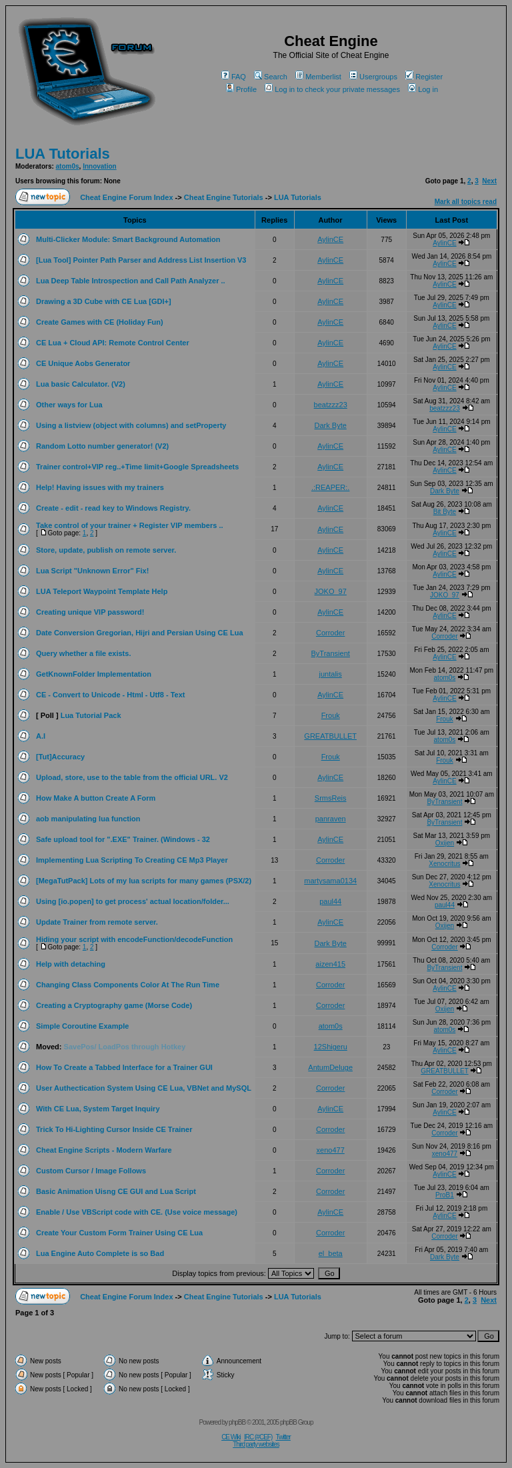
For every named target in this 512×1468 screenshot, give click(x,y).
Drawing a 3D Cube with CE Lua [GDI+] (103, 301)
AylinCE (330, 239)
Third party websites (256, 1444)
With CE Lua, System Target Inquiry (98, 1109)
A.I (40, 736)
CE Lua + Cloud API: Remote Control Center (112, 343)
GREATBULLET (330, 736)
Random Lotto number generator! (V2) (102, 446)
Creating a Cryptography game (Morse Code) (114, 1005)
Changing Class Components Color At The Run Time (127, 985)
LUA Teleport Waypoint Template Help (101, 591)
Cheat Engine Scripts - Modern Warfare (104, 1150)
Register (424, 77)
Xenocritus (444, 863)
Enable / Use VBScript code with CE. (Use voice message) (136, 1212)
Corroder (330, 633)
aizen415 (330, 964)
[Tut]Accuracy (60, 757)
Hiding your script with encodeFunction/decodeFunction (134, 939)
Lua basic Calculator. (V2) (80, 384)
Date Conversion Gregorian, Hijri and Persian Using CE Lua (139, 633)
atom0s (67, 166)
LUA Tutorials (62, 153)
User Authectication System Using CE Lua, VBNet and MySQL (143, 1088)
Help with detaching (70, 964)
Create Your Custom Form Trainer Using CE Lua (119, 1233)
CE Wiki (231, 1437)
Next (489, 181)
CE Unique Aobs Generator (83, 363)
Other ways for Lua (69, 405)
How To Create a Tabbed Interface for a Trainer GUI (124, 1067)
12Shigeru (330, 1047)
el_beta (331, 1253)
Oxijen (444, 843)
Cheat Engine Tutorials (223, 197)
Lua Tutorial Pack (91, 715)
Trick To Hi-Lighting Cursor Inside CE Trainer (114, 1129)
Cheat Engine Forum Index (126, 197)
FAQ (233, 77)
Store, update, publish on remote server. (106, 550)
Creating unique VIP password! (90, 612)
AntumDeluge (330, 1067)
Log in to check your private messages (332, 89)
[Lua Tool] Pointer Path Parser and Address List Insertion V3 (141, 260)
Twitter (282, 1437)
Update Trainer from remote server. (97, 922)
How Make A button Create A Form (95, 798)
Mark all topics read (466, 201)
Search (270, 77)
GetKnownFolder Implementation (93, 674)
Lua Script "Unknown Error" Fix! (92, 571)
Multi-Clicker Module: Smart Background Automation (128, 239)
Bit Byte (444, 511)
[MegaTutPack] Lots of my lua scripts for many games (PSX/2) (143, 881)
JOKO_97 (331, 591)
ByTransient (330, 653)
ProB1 (444, 1195)
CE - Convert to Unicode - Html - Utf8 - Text (110, 695)
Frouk (330, 715)
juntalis (330, 674)
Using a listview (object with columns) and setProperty (131, 425)
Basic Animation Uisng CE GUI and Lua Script (116, 1191)
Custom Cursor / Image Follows (91, 1171)
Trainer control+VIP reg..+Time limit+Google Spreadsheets (137, 467)
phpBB (237, 1422)
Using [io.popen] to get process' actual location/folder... (132, 901)
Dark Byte (331, 425)
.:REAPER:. (330, 487)
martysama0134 (330, 881)
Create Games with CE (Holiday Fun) (99, 322)
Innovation (100, 166)
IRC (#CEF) (258, 1437)
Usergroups (373, 77)
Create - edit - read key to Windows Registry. (113, 508)
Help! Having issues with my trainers (100, 487)
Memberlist (318, 77)
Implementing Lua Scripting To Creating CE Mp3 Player (132, 860)
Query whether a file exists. (83, 653)
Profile (241, 89)
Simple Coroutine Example (82, 1026)
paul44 (330, 901)
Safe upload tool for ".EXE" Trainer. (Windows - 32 (123, 839)
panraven (330, 819)
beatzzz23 (330, 405)
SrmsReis (331, 798)
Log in (423, 89)
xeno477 (331, 1150)
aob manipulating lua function (88, 819)
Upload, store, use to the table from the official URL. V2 (132, 777)
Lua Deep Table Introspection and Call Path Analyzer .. (130, 281)
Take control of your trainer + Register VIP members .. (129, 525)
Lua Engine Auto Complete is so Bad (100, 1253)
